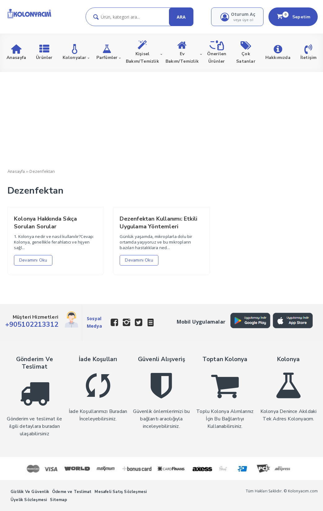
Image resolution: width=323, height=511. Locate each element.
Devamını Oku (33, 260)
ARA (181, 17)
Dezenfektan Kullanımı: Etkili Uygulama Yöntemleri (158, 222)
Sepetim (293, 17)
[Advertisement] (161, 118)
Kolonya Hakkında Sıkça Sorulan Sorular (45, 222)
